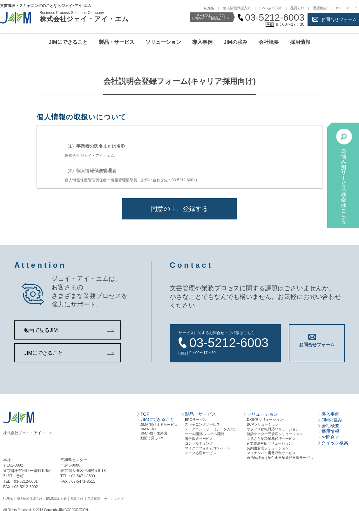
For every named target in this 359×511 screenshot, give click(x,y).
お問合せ (330, 436)
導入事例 (202, 42)
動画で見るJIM (41, 330)
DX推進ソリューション (265, 419)
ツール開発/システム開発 (204, 433)
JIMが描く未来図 (153, 432)
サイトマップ (345, 8)
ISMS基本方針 (271, 8)
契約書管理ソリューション (268, 447)
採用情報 (300, 42)
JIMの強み (235, 42)
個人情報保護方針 (237, 8)
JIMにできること (68, 42)
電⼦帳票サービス (199, 438)
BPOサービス (195, 419)
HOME (209, 8)
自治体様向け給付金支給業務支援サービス (280, 457)
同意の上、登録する (179, 208)
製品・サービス (116, 42)
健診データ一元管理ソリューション (275, 433)
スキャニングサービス (202, 424)
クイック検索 (335, 442)
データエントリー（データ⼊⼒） (211, 428)
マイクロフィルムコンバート (207, 447)
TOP (145, 413)
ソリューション (163, 42)
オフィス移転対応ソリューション (273, 428)
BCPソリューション (263, 424)
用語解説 (320, 8)
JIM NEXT (148, 428)
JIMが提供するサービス (159, 424)
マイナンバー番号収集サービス (271, 452)
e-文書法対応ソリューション (269, 443)
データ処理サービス (200, 452)
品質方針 (297, 8)
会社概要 (269, 42)
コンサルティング (199, 443)
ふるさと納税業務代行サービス (271, 438)
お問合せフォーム (339, 19)
